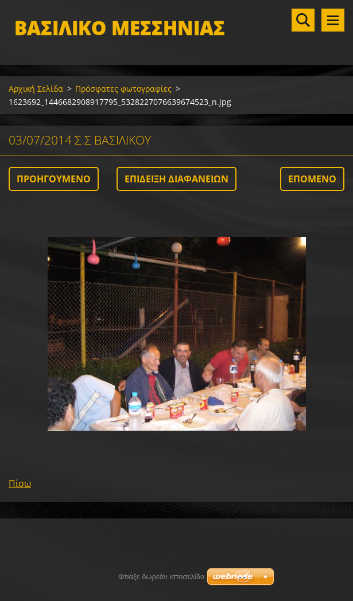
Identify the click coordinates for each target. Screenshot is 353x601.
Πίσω (20, 483)
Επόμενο (312, 179)
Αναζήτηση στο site (303, 20)
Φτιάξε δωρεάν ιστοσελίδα (161, 576)
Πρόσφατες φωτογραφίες (123, 88)
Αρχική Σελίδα (36, 88)
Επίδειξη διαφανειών (176, 179)
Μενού (332, 20)
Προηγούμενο (54, 179)
